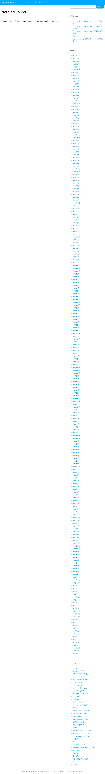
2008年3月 (76, 637)
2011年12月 (76, 515)
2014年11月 (76, 438)
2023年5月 (76, 155)
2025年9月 (76, 75)
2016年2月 (76, 396)
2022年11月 (76, 172)
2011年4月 (76, 534)
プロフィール (38, 2)
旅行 (74, 742)
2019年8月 (76, 277)
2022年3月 (76, 194)
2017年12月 (76, 333)
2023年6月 (76, 152)
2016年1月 (76, 398)
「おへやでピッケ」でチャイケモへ (84, 36)
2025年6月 (76, 84)
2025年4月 (76, 89)
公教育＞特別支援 (78, 722)
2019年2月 (76, 294)
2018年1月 (76, 330)
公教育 (75, 708)
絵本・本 (75, 753)
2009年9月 (76, 585)
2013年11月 (76, 469)
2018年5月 (76, 319)
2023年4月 (76, 157)
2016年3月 (76, 393)
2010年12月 (76, 546)
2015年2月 (76, 430)
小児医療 (75, 739)
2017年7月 (76, 347)
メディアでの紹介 (78, 702)
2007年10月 (76, 651)
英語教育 (75, 756)
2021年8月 (76, 214)
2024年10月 (76, 106)
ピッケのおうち (78, 685)
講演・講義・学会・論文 (80, 759)
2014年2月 (76, 461)
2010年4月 (76, 566)
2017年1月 (76, 364)
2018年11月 (76, 302)
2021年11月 (76, 206)
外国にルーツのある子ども (81, 733)
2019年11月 (76, 268)
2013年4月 (76, 486)
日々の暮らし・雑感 (79, 745)
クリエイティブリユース (80, 679)
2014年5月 (76, 452)
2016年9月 (76, 376)
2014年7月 (76, 447)
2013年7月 (76, 478)
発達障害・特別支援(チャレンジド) (84, 747)
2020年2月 (76, 260)
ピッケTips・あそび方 (80, 682)
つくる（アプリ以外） (80, 671)
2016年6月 (76, 384)
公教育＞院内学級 (78, 725)
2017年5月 (76, 353)
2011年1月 (76, 543)
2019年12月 (76, 265)
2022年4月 (76, 191)
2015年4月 (76, 424)
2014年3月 (76, 458)
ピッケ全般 (76, 696)
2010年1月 (76, 574)
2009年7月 (76, 591)
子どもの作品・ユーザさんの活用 (83, 736)
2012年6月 (76, 500)
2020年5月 (76, 251)
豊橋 (74, 762)
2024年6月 (76, 118)
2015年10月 (76, 407)
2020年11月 (76, 234)
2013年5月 (76, 483)
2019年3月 (76, 291)
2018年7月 (76, 313)
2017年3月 (76, 359)
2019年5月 (76, 285)
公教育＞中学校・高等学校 (81, 711)
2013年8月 (76, 475)
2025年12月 (76, 67)
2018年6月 (76, 316)
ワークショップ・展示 (80, 705)
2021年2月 (76, 225)
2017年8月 (76, 345)
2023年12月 (76, 135)
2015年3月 (76, 427)
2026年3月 (76, 58)
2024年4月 (76, 123)
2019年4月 (76, 288)
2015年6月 (76, 418)
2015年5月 (76, 421)
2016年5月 (76, 387)
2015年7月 (76, 415)
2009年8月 (76, 588)
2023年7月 (76, 149)
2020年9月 (76, 240)
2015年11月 (76, 404)
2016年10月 (76, 373)
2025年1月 (76, 98)
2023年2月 (76, 163)
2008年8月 (76, 622)
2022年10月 (76, 174)
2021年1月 (76, 228)
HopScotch (25, 771)
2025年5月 (76, 87)
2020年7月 (76, 245)
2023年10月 (76, 140)
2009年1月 (76, 608)
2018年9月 (76, 308)
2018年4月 (76, 322)
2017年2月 (76, 362)
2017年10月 (76, 339)
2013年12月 (76, 466)
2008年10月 (76, 617)
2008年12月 (76, 611)
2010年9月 (76, 551)
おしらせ (75, 668)
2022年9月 (76, 177)
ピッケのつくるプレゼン (80, 691)
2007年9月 (76, 654)
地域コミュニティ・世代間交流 (82, 730)
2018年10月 (76, 305)
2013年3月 (76, 489)
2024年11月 (76, 104)
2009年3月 (76, 602)
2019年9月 (76, 274)
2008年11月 (76, 614)
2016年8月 (76, 379)
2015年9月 (76, 410)
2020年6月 (76, 248)
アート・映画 (77, 677)
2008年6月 (76, 628)
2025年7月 (76, 81)
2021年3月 (76, 223)
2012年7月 (76, 498)
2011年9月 (76, 520)
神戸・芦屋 (76, 750)
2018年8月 (76, 311)
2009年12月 (76, 577)
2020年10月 (76, 237)
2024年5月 (76, 121)
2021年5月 (76, 220)
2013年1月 (76, 492)
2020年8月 (76, 243)
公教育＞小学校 (78, 716)
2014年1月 (76, 464)
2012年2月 (76, 509)
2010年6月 (76, 560)
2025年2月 (76, 95)
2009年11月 (76, 580)
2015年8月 (76, 413)
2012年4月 (76, 503)
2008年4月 (76, 634)
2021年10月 (76, 208)
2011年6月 (76, 529)
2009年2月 (76, 605)
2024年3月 (76, 126)
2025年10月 (76, 72)
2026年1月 (76, 64)
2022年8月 (76, 180)
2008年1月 (76, 642)
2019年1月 (76, 296)
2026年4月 (76, 55)
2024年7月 (76, 115)
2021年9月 (76, 211)
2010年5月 (76, 563)
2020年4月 (76, 254)
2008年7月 (76, 625)
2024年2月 (76, 129)
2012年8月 (76, 495)
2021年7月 (76, 217)
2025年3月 (76, 92)
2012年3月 (76, 506)
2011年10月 (76, 517)
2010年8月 (76, 554)
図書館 (75, 728)
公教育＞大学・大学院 (80, 713)
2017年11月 (76, 336)
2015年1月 (76, 432)
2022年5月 (76, 189)
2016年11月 (76, 370)
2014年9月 (76, 441)
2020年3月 (76, 257)
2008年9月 (76, 619)
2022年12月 (76, 169)
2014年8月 (76, 444)
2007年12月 (76, 645)
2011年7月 (76, 526)
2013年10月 (76, 472)
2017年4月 (76, 356)
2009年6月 (76, 594)
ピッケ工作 (76, 699)
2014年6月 (76, 449)
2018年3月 (76, 325)
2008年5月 (76, 631)
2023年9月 (76, 143)
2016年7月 (76, 381)
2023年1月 (76, 166)
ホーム (28, 2)
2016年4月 (76, 390)
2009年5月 (76, 597)
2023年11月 (76, 138)
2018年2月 (76, 328)
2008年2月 (76, 639)
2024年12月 (76, 101)
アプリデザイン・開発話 (80, 674)
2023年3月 (76, 160)
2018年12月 (76, 299)
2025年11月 (76, 70)
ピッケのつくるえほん (80, 688)
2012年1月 (76, 512)
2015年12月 (76, 401)
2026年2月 (76, 61)
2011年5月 (76, 532)
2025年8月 (76, 78)
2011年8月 (76, 523)
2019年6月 (76, 282)
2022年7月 (76, 183)
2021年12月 (76, 203)
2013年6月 (76, 481)
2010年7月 (76, 557)
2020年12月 (76, 231)
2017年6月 (76, 350)
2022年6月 (76, 186)
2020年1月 (76, 262)
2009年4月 (76, 600)
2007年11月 (76, 648)
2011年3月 (76, 537)
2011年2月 (76, 540)
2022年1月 (76, 200)
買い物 (75, 764)
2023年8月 (76, 146)
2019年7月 (76, 279)
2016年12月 (76, 367)
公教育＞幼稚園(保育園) (80, 719)
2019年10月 (76, 271)
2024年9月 (76, 109)
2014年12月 (76, 435)
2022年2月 (76, 197)
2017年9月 (76, 342)
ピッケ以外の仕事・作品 (80, 694)
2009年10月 (76, 583)
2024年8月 (76, 112)
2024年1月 (76, 132)
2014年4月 (76, 455)
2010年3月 (76, 568)
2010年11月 (76, 549)
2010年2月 (76, 571)
